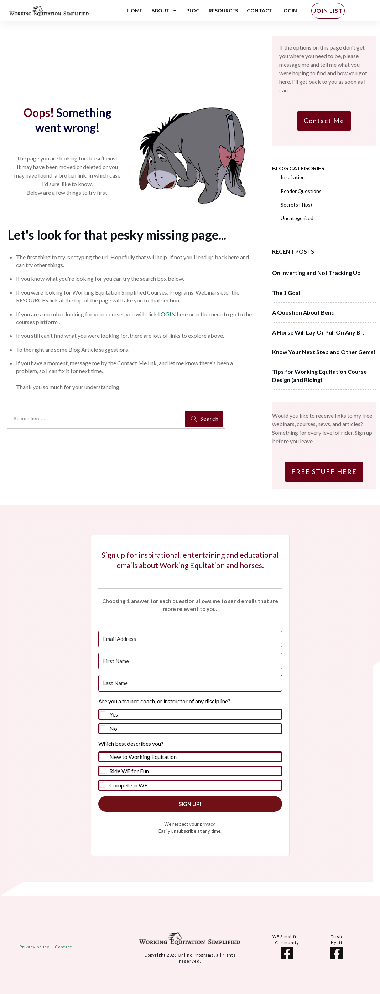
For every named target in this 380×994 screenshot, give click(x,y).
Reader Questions (301, 191)
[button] (190, 715)
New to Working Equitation (143, 756)
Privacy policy (35, 946)
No (113, 728)
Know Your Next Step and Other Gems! (324, 351)
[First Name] (190, 661)
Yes (113, 714)
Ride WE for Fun (129, 771)
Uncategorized (297, 218)
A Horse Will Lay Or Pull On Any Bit (318, 332)
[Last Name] (190, 683)
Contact (63, 946)
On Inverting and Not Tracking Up (316, 272)
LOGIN (167, 314)
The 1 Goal (286, 292)
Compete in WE (128, 785)
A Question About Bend (303, 312)
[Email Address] (190, 639)
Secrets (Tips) (296, 205)
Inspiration (293, 177)
